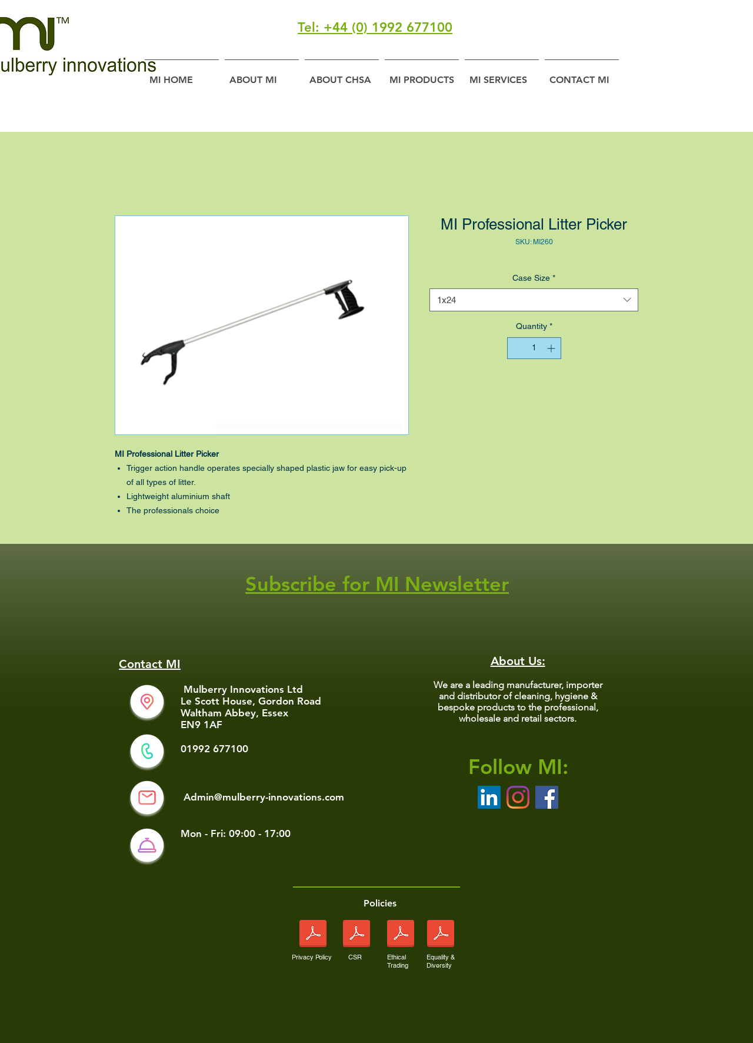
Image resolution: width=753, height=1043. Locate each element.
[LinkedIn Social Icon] (489, 797)
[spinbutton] (534, 348)
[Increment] (552, 348)
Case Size (533, 278)
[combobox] (533, 299)
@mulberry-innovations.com (279, 797)
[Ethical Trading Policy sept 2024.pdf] (400, 935)
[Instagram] (518, 797)
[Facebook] (546, 797)
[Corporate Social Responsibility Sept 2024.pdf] (356, 935)
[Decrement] (516, 348)
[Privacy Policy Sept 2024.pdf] (313, 935)
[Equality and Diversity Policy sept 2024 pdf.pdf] (440, 935)
